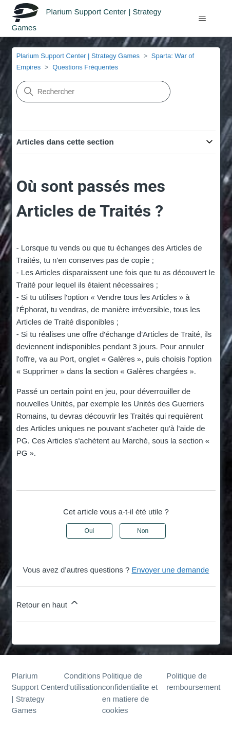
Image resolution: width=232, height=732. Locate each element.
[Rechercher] (93, 91)
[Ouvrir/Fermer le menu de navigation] (202, 18)
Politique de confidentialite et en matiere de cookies (130, 693)
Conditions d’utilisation (83, 681)
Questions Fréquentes (85, 67)
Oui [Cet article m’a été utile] (89, 530)
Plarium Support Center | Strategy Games (78, 56)
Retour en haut (48, 603)
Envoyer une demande (170, 569)
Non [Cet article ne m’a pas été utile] (142, 530)
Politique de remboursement (193, 681)
